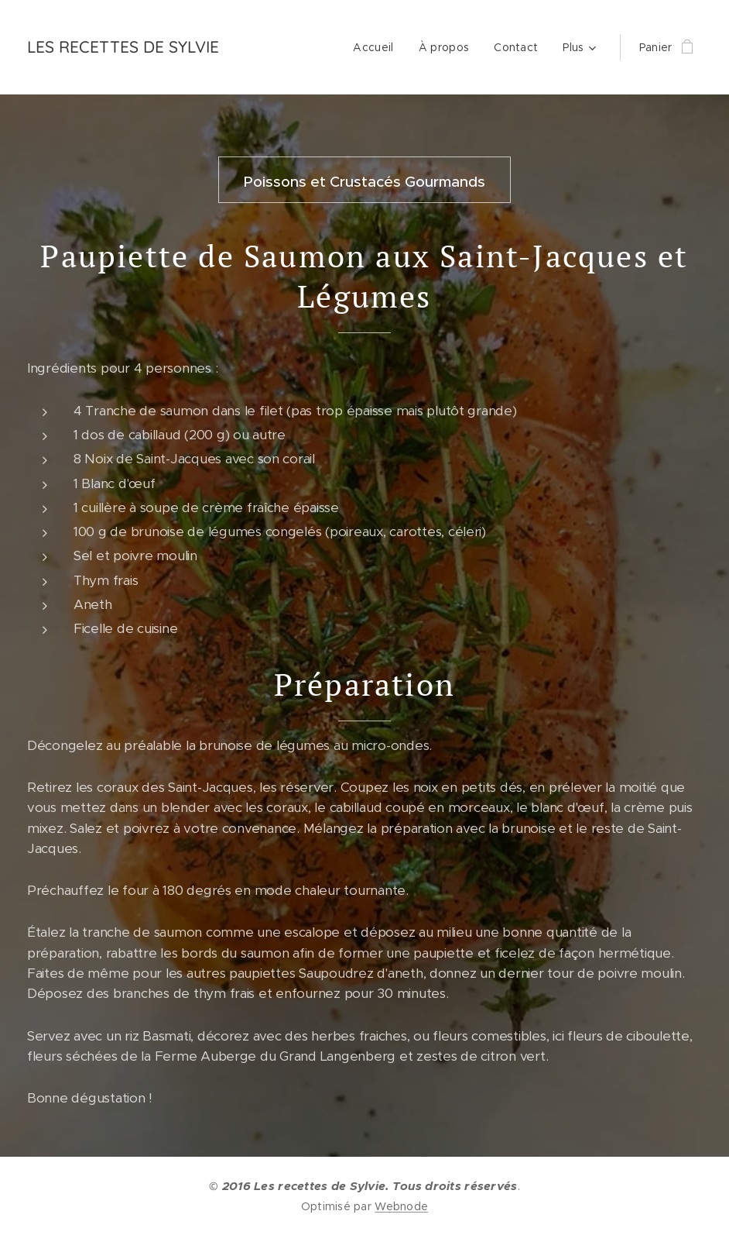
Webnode (401, 1206)
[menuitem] (377, 47)
